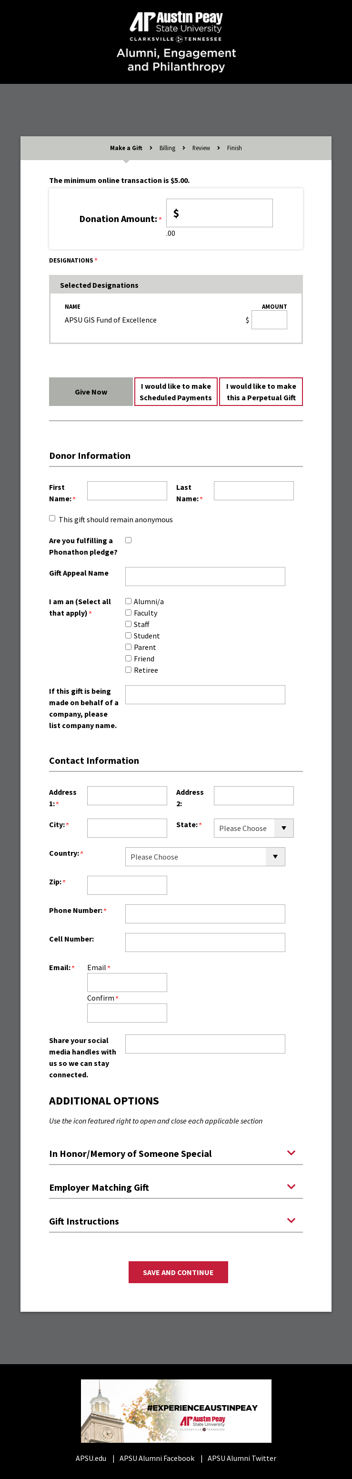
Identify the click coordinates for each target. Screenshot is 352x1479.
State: (188, 824)
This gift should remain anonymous (116, 519)
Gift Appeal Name (79, 572)
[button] (176, 1152)
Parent (145, 647)
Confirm (102, 998)
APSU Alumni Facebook (157, 1458)
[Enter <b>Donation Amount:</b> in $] (219, 213)
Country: (66, 853)
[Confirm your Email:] (127, 1013)
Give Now (91, 391)
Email (98, 967)
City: (59, 824)
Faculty (145, 613)
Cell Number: (71, 938)
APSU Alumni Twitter (242, 1458)
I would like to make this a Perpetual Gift (261, 391)
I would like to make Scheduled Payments (176, 391)
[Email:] (127, 982)
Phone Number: (77, 910)
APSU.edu (91, 1458)
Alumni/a (149, 601)
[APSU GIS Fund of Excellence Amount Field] (269, 319)
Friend (144, 658)
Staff (141, 624)
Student (147, 635)
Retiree (146, 670)
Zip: (57, 881)
